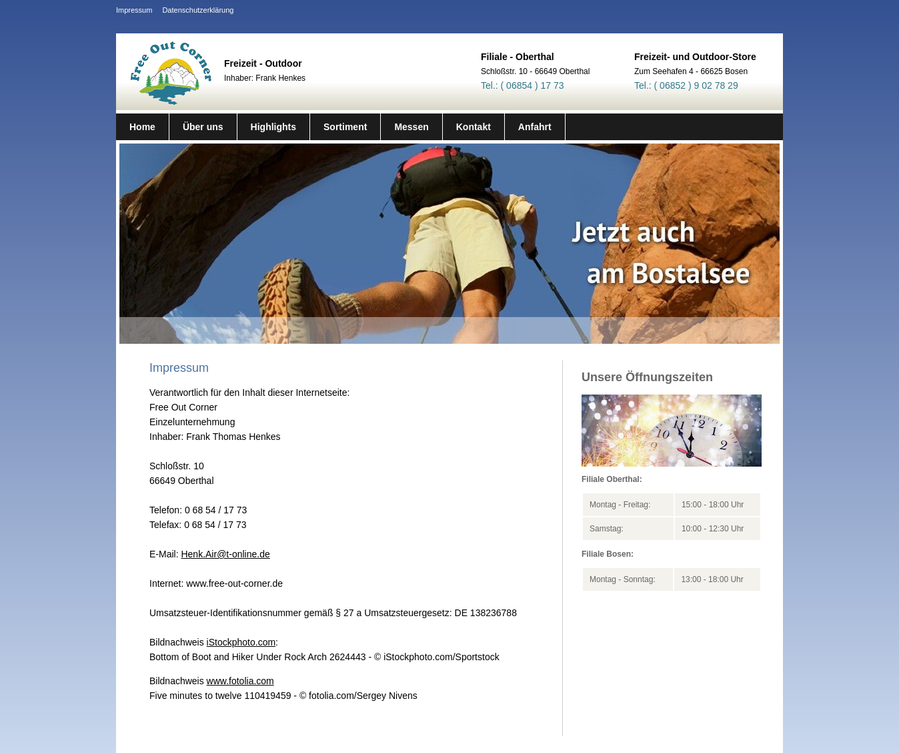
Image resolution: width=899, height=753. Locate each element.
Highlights (273, 126)
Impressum (134, 10)
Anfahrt (535, 126)
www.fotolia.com (240, 681)
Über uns (203, 126)
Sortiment (345, 126)
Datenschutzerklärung (197, 10)
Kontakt (473, 126)
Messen (411, 126)
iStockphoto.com (241, 642)
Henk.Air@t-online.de (225, 554)
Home (142, 126)
